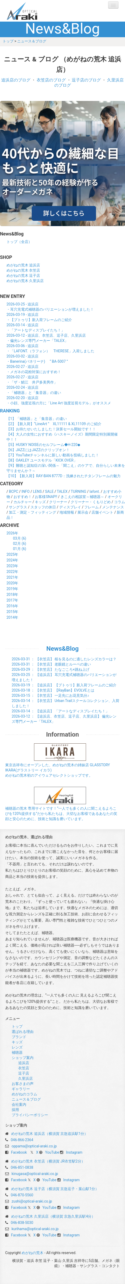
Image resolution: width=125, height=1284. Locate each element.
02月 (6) (19, 543)
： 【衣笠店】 (64, 659)
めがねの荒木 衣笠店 (23, 270)
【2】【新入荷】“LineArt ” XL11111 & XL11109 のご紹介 (53, 424)
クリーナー (58, 502)
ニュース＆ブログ (31, 41)
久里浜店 (25, 1078)
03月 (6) (19, 538)
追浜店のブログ (15, 80)
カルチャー (23, 502)
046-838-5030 (22, 1223)
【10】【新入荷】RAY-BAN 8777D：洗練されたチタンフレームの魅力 (63, 476)
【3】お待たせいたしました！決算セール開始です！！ (51, 429)
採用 (15, 1110)
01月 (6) (19, 549)
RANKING (10, 410)
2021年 (12, 577)
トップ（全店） (19, 242)
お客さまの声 (23, 1084)
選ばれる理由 (23, 1032)
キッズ (40, 502)
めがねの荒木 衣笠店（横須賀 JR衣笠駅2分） (48, 1161)
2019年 (12, 589)
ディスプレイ (70, 507)
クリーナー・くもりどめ (91, 502)
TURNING (78, 491)
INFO (26, 491)
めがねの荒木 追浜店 (23, 265)
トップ (8, 41)
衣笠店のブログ (51, 80)
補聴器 (17, 1052)
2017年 (12, 600)
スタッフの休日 (43, 507)
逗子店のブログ (86, 80)
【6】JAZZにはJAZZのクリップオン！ (38, 450)
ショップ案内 (23, 1058)
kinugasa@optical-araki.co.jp (34, 1174)
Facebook (19, 1152)
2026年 (12, 533)
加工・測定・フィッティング (32, 512)
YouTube (52, 1152)
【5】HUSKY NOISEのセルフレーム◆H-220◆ (43, 445)
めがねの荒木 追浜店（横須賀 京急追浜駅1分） (49, 1134)
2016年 (12, 606)
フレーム (91, 507)
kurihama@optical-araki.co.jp (34, 1229)
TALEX (62, 491)
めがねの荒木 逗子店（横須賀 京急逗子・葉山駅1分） (55, 1189)
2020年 (12, 583)
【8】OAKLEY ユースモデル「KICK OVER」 (41, 460)
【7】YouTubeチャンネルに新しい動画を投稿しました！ (52, 455)
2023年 (12, 566)
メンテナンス (113, 507)
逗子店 (23, 1073)
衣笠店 (23, 1068)
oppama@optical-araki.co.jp (34, 1146)
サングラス (18, 507)
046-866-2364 (22, 1140)
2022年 (12, 572)
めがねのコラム (24, 1094)
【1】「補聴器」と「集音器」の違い (36, 419)
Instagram (74, 1152)
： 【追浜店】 (64, 685)
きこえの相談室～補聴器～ (82, 497)
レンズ (17, 1047)
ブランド (19, 1037)
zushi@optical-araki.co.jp (31, 1201)
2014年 (12, 617)
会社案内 (19, 1104)
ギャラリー (21, 1089)
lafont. (94, 491)
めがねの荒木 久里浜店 (25, 281)
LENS (37, 491)
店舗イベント (102, 512)
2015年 (12, 612)
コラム (119, 502)
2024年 (12, 560)
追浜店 (23, 1063)
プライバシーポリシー (30, 1115)
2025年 (12, 554)
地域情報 (67, 512)
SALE (49, 491)
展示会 (82, 512)
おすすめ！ (23, 497)
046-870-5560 (22, 1195)
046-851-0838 (22, 1167)
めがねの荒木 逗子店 (23, 275)
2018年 (12, 594)
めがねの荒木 (32, 11)
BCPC (13, 491)
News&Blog (62, 648)
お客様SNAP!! (46, 497)
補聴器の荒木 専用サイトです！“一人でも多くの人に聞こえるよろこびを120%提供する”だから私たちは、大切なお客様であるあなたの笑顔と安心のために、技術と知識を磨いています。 (61, 813)
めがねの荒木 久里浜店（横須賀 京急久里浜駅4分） (53, 1216)
